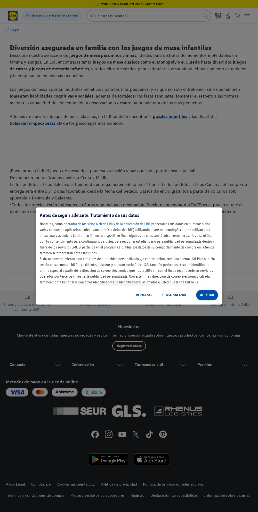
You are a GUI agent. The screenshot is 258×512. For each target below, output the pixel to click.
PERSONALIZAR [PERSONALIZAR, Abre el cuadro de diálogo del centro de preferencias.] (174, 295)
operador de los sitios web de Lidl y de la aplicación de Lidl (107, 224)
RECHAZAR (144, 295)
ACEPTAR (207, 295)
